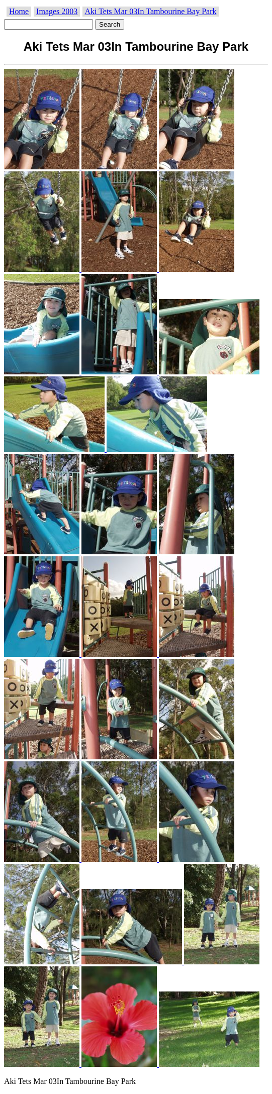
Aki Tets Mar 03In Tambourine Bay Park (150, 11)
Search (109, 24)
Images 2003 (56, 11)
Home (19, 11)
